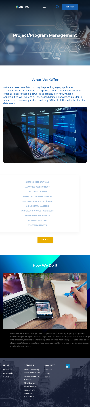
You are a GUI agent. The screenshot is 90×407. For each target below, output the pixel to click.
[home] (21, 7)
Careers (47, 377)
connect (45, 240)
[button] (44, 7)
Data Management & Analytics (31, 378)
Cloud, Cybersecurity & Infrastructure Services (32, 371)
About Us (48, 370)
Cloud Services (29, 383)
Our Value (6, 377)
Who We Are (7, 370)
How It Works (8, 373)
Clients (47, 373)
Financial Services (30, 386)
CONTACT (70, 7)
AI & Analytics (29, 397)
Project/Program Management (30, 391)
